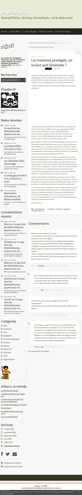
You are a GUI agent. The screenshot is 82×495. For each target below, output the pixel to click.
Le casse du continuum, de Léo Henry (42, 43)
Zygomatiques (9, 359)
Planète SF (7, 349)
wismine (8, 278)
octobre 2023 (9, 429)
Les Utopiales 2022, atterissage (14, 162)
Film (5, 332)
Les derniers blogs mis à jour (27, 488)
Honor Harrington (62, 31)
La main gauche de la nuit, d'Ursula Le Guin (15, 178)
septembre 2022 (10, 436)
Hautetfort (45, 485)
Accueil (4, 31)
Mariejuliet (41, 266)
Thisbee (8, 242)
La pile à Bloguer (30, 31)
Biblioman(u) (49, 82)
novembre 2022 (10, 432)
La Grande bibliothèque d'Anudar (13, 405)
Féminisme (7, 329)
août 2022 (7, 439)
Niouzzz (6, 346)
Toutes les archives (12, 446)
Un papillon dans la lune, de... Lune (12, 412)
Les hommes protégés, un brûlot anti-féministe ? (51, 62)
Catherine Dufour (36, 78)
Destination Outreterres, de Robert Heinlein (12, 196)
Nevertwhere (6, 408)
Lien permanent (37, 209)
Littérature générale (11, 339)
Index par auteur (46, 31)
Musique (6, 342)
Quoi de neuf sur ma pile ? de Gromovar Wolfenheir (12, 400)
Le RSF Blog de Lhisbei (9, 391)
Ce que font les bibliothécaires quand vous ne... (13, 131)
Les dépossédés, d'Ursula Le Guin (12, 147)
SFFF (5, 356)
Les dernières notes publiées (41, 488)
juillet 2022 (8, 442)
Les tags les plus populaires (54, 488)
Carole (7, 299)
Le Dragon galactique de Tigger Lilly (13, 395)
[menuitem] (5, 31)
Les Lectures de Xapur (9, 417)
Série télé (7, 352)
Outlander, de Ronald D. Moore (42, 47)
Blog (5, 325)
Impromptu (14, 12)
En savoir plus (9, 493)
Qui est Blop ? (15, 31)
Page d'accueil (65, 43)
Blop (6, 224)
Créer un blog (38, 485)
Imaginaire (7, 336)
